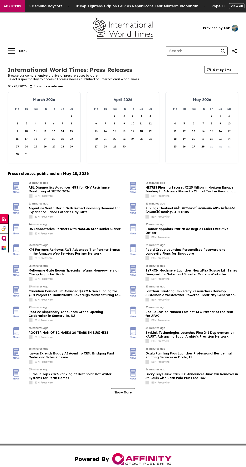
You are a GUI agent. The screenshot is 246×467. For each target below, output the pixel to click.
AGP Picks (12, 6)
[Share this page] (234, 51)
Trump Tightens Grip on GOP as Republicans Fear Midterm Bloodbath (150, 6)
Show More (123, 392)
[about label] (30, 196)
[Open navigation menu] (17, 51)
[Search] (192, 50)
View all (237, 6)
